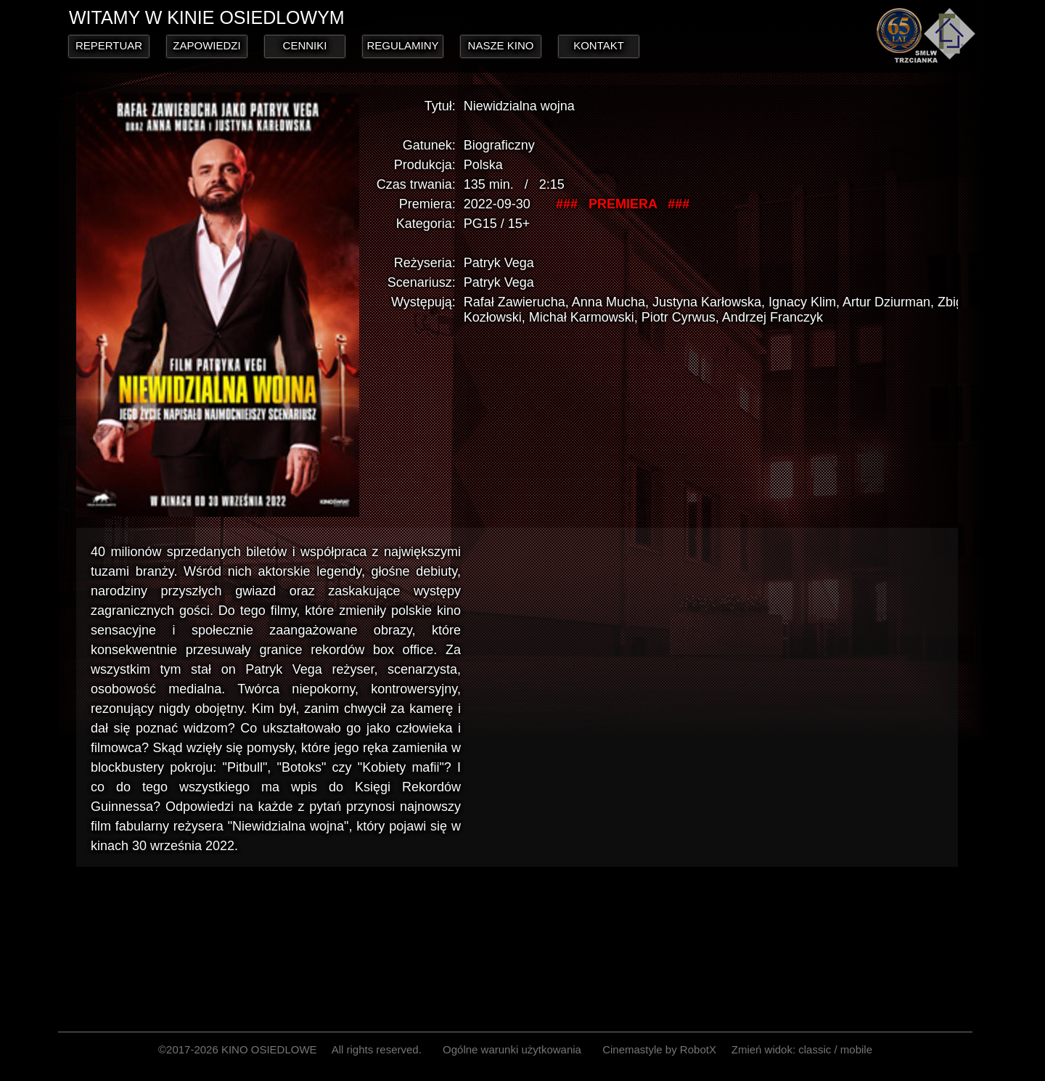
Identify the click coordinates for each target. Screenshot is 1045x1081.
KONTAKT (598, 45)
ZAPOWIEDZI (206, 45)
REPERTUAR (108, 45)
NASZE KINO (501, 45)
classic (814, 1049)
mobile (856, 1049)
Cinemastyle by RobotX (659, 1049)
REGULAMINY (402, 45)
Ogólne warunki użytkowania (512, 1049)
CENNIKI (305, 45)
